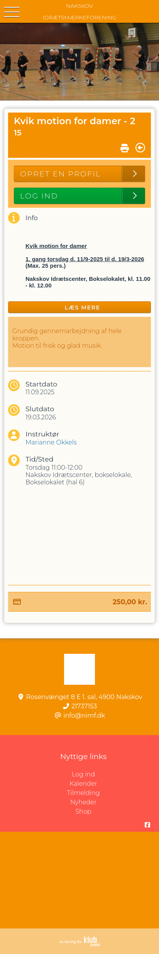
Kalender (83, 783)
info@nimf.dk (84, 715)
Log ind (115, 774)
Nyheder (83, 802)
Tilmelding (83, 793)
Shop (83, 811)
